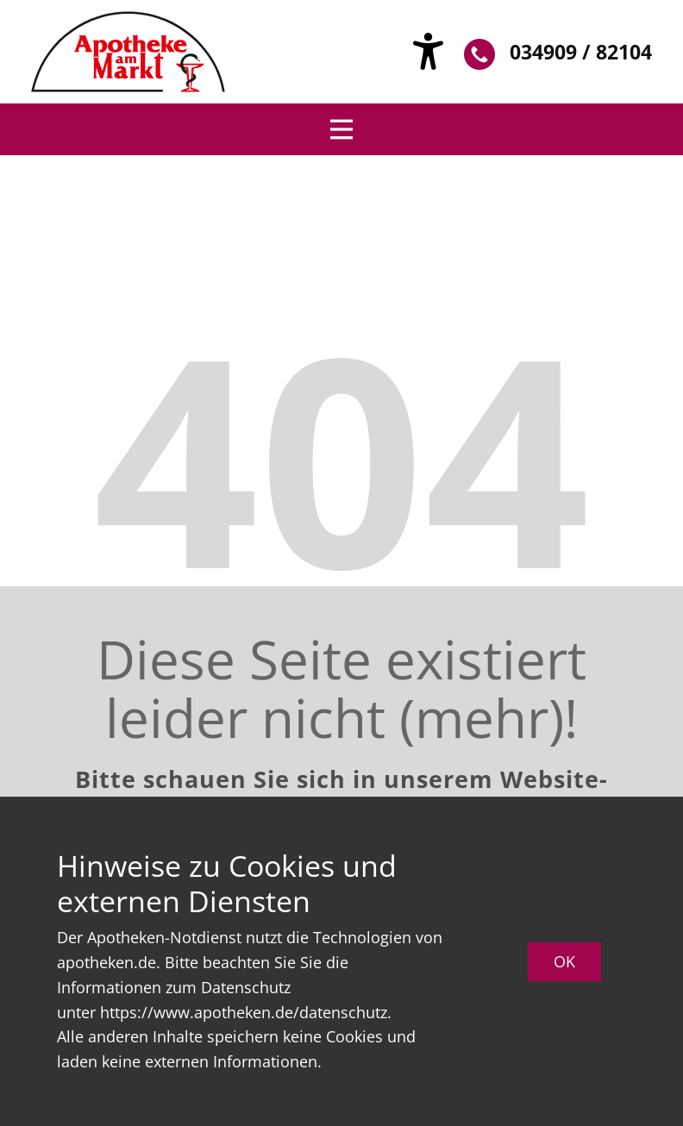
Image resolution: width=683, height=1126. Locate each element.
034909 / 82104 (558, 54)
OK (564, 961)
